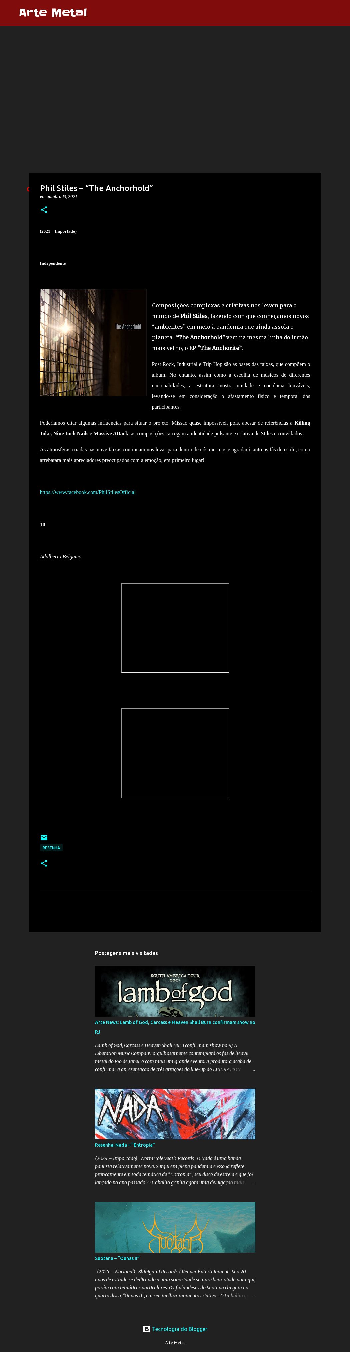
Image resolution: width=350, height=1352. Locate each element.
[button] (44, 210)
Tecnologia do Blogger (175, 1329)
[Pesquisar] (96, 13)
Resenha (51, 848)
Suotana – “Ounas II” (117, 1258)
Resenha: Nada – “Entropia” (125, 1145)
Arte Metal (53, 12)
